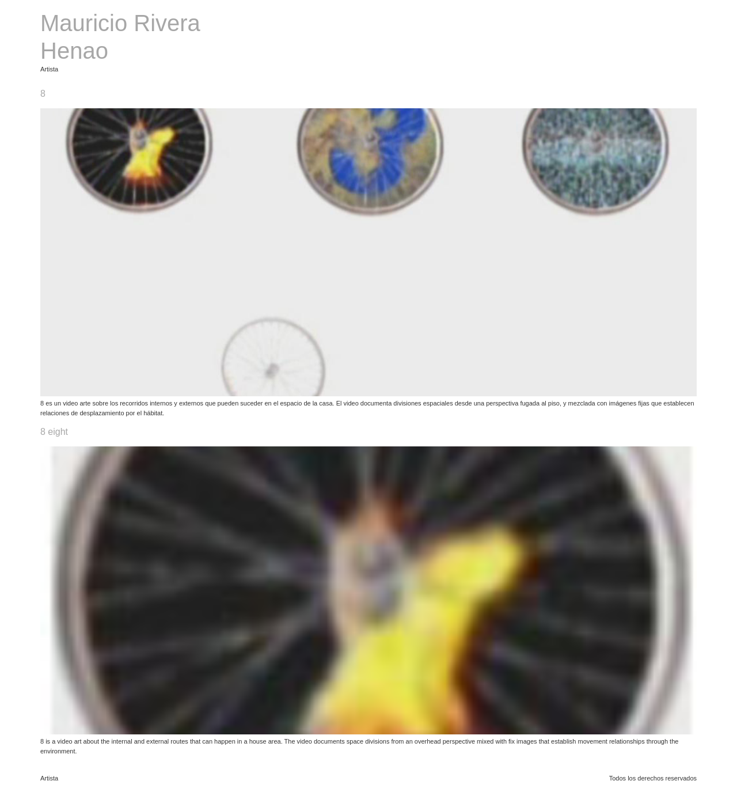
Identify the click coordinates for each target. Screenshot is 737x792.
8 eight (54, 432)
